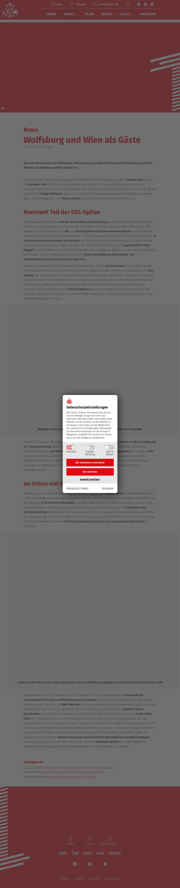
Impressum (108, 489)
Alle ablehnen (90, 472)
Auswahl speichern (90, 480)
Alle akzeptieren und (90, 462)
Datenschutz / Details (77, 489)
